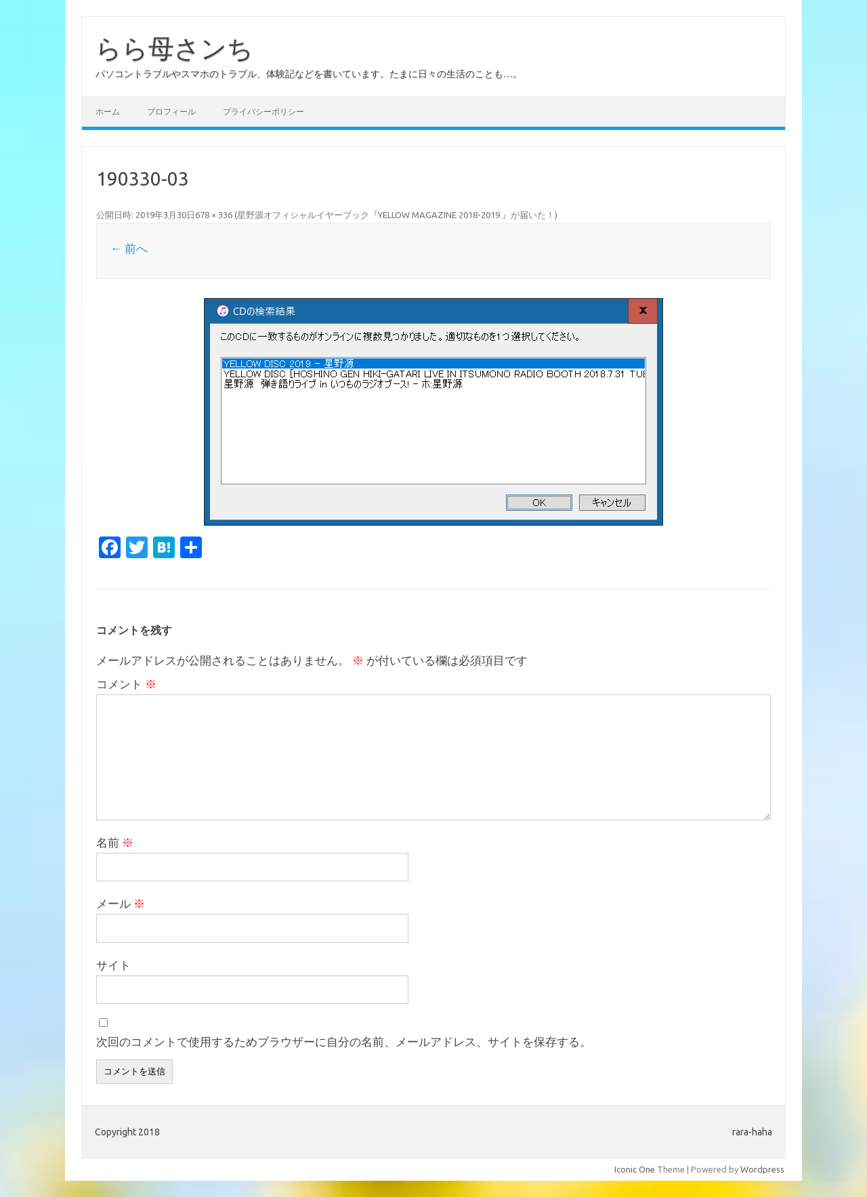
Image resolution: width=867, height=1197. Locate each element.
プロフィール (171, 111)
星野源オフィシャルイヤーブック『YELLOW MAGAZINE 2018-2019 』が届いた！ (396, 214)
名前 (114, 842)
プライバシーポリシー (263, 111)
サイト (113, 965)
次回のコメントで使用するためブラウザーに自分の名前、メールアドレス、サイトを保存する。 (343, 1041)
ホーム (108, 111)
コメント (126, 683)
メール (120, 903)
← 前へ (129, 248)
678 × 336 (213, 214)
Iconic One (634, 1169)
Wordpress (762, 1169)
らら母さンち (174, 48)
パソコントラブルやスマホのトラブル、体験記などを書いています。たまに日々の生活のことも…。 (309, 73)
